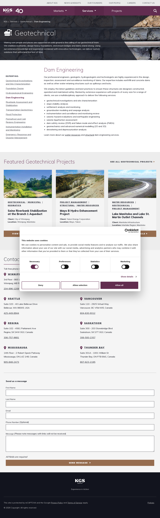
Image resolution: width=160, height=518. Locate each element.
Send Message (79, 463)
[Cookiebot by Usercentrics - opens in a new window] (127, 231)
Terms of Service (74, 503)
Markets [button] (59, 10)
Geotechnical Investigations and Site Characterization (19, 82)
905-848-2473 (11, 362)
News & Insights (72, 3)
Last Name (10, 399)
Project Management (73, 202)
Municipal (34, 202)
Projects (117, 10)
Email (8, 411)
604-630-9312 (87, 313)
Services (13, 21)
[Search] (155, 11)
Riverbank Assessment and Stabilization (19, 104)
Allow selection (80, 285)
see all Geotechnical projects (131, 162)
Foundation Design (15, 88)
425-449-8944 (11, 313)
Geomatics (14, 205)
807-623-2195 (87, 362)
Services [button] (88, 10)
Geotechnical (26, 21)
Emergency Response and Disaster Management (18, 136)
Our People (115, 3)
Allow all (119, 285)
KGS (6, 21)
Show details (127, 276)
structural (89, 135)
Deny (40, 285)
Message (10, 434)
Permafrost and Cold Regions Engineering (16, 120)
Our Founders (95, 3)
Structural (67, 205)
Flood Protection (14, 114)
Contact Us (148, 3)
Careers (131, 3)
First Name (10, 387)
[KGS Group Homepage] (13, 10)
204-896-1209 (11, 288)
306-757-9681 (11, 337)
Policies (151, 503)
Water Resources (88, 205)
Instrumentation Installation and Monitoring (19, 128)
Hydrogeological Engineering (19, 93)
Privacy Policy (57, 503)
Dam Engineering (15, 97)
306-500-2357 (87, 337)
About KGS (52, 3)
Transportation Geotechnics (19, 109)
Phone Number (12, 422)
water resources (72, 135)
